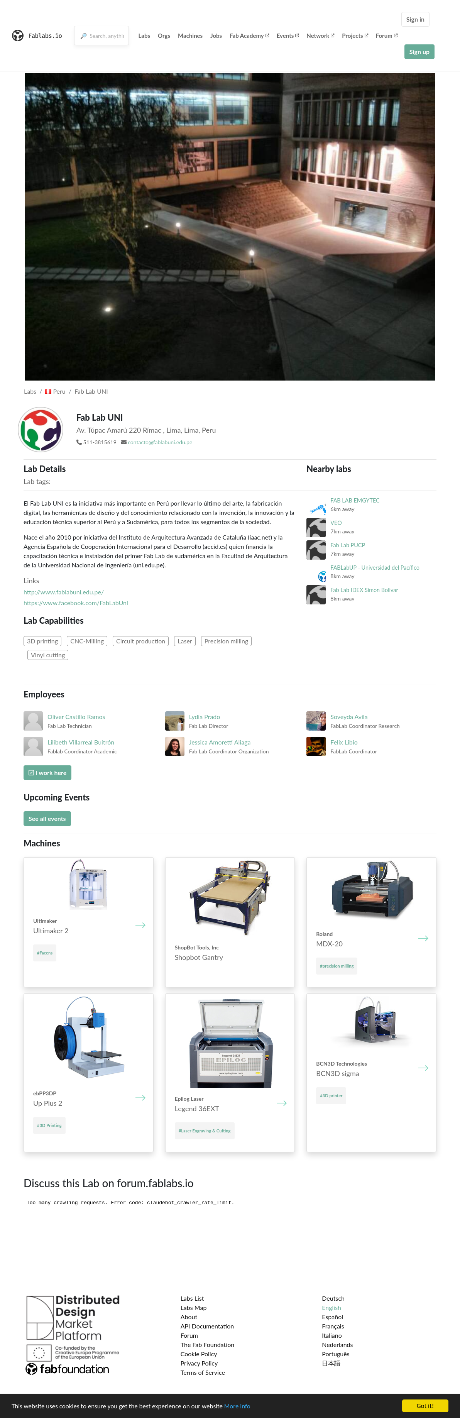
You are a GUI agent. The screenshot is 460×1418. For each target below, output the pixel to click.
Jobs (216, 35)
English (331, 1307)
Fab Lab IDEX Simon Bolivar (364, 590)
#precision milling (336, 965)
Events (288, 35)
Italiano (332, 1335)
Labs (145, 35)
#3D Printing (49, 1125)
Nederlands (337, 1344)
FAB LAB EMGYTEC (354, 500)
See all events (47, 818)
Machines (190, 35)
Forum (386, 35)
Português (335, 1353)
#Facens (44, 952)
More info (237, 1406)
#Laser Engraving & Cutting (205, 1130)
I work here (47, 772)
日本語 (331, 1363)
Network (320, 35)
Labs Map (194, 1307)
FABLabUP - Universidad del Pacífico (374, 567)
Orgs (164, 35)
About (189, 1316)
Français (333, 1326)
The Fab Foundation (208, 1344)
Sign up (419, 51)
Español (332, 1316)
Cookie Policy (199, 1353)
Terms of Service (203, 1372)
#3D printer (331, 1095)
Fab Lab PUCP (347, 545)
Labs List (192, 1298)
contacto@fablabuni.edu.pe (160, 442)
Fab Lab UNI (91, 391)
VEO (336, 522)
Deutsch (333, 1298)
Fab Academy (249, 35)
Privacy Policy (199, 1363)
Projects (355, 35)
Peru (55, 391)
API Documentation (207, 1326)
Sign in (415, 19)
